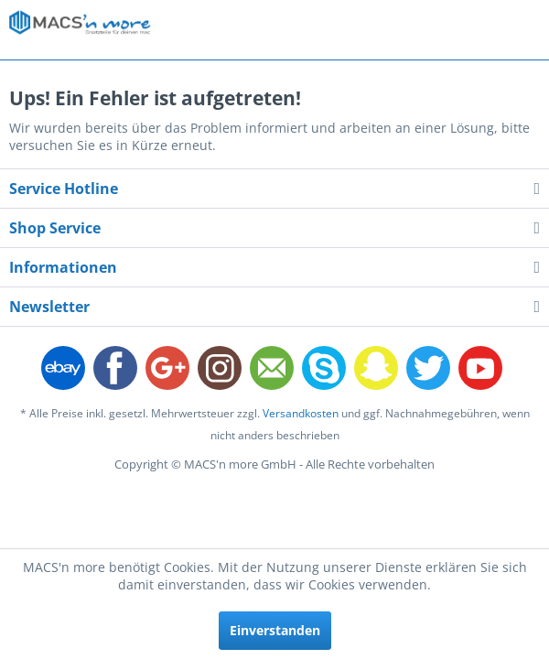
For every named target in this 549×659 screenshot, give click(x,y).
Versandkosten (301, 413)
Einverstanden (275, 630)
